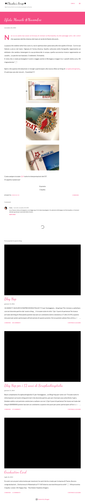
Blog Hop (10, 299)
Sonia (10, 207)
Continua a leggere (74, 322)
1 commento (16, 492)
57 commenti (16, 409)
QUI (22, 176)
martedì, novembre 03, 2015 (21, 207)
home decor (15, 195)
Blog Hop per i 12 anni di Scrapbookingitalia (33, 385)
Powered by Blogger (42, 499)
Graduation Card (15, 472)
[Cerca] (73, 3)
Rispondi (12, 214)
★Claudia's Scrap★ (15, 3)
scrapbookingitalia (73, 69)
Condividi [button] (75, 195)
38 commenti (16, 322)
